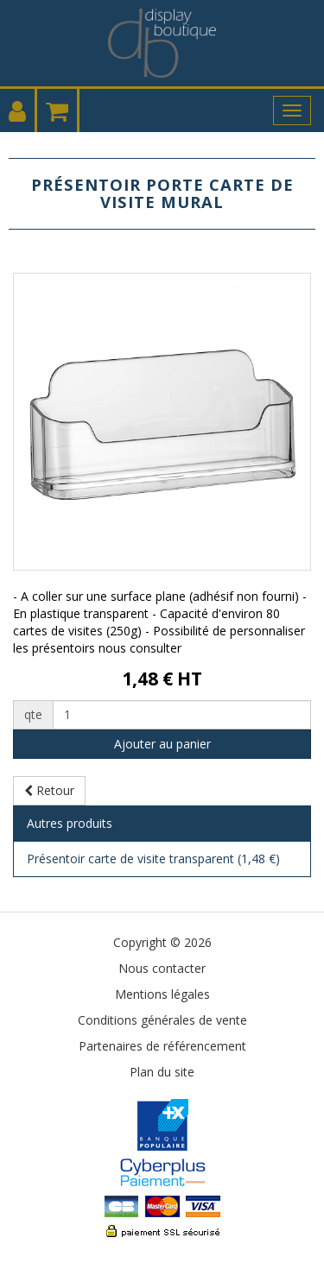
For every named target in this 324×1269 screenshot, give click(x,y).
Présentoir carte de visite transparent (153, 858)
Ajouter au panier (162, 744)
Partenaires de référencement (162, 1046)
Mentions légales (162, 994)
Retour (49, 790)
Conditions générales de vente (162, 1020)
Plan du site (162, 1072)
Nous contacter (162, 968)
